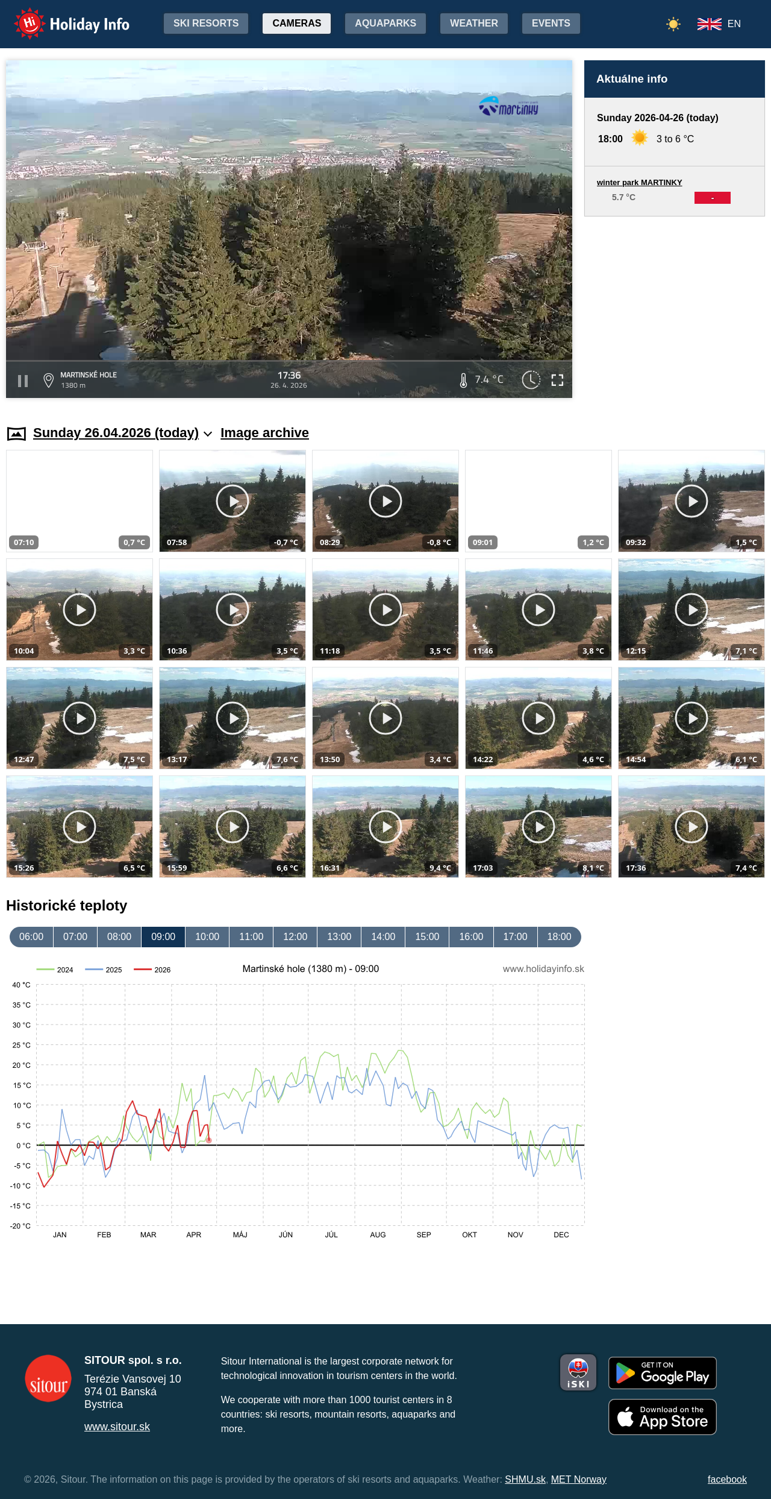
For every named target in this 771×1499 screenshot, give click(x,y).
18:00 (560, 937)
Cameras (296, 23)
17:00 (516, 937)
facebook (727, 1479)
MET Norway (579, 1479)
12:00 (295, 937)
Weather (474, 23)
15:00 (427, 937)
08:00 (119, 937)
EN (734, 24)
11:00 (251, 937)
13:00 (339, 937)
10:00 (207, 937)
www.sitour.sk (117, 1427)
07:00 (75, 937)
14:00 (383, 937)
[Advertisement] (674, 309)
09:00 (163, 937)
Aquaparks (385, 23)
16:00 (471, 937)
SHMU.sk (525, 1479)
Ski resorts (206, 23)
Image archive (264, 432)
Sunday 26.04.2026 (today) (122, 432)
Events (551, 23)
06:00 (31, 937)
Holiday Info (60, 15)
